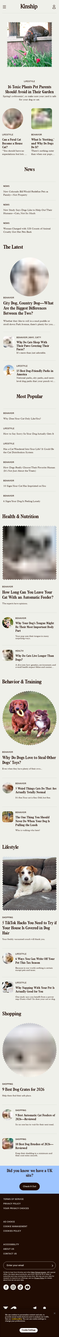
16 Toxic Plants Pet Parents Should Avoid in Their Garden (29, 90)
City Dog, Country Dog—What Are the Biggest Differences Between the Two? (28, 308)
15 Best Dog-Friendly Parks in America (35, 373)
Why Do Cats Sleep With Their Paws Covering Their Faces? (33, 346)
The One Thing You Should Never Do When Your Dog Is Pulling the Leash (32, 821)
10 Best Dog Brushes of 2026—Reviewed (34, 1146)
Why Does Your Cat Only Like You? (22, 419)
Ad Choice (9, 1222)
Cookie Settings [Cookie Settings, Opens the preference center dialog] (29, 1330)
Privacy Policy (12, 1204)
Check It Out (29, 1186)
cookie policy (17, 1319)
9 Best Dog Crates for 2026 (23, 1090)
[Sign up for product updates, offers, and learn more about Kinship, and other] (53, 1265)
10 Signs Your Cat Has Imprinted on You (24, 486)
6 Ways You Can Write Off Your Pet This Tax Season (34, 961)
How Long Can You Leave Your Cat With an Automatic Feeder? (27, 595)
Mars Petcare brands (38, 1272)
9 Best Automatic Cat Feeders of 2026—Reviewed (35, 1117)
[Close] (55, 1313)
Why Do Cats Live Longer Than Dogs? (34, 658)
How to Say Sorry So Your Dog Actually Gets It (28, 434)
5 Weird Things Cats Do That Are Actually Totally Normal (35, 790)
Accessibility (11, 1244)
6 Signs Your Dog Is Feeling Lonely (21, 501)
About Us (8, 1249)
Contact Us (10, 1254)
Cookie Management (15, 1226)
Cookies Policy (12, 1231)
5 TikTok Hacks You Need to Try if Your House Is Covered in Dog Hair (29, 928)
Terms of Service (13, 1199)
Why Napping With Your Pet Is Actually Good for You (35, 990)
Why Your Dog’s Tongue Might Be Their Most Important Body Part (34, 627)
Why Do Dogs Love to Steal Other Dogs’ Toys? (29, 760)
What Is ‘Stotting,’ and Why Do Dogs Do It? (42, 143)
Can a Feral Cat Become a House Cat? (12, 143)
